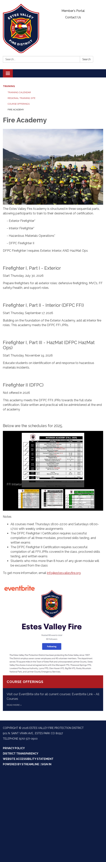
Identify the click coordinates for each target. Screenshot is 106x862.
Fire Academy (16, 109)
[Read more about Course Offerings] (53, 647)
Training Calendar (19, 92)
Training (9, 86)
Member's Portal (73, 11)
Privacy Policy (14, 748)
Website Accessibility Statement (28, 758)
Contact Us (73, 17)
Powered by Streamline (21, 764)
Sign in (46, 764)
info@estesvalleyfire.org (64, 573)
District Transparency (20, 753)
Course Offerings (19, 104)
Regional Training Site (21, 98)
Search (86, 59)
